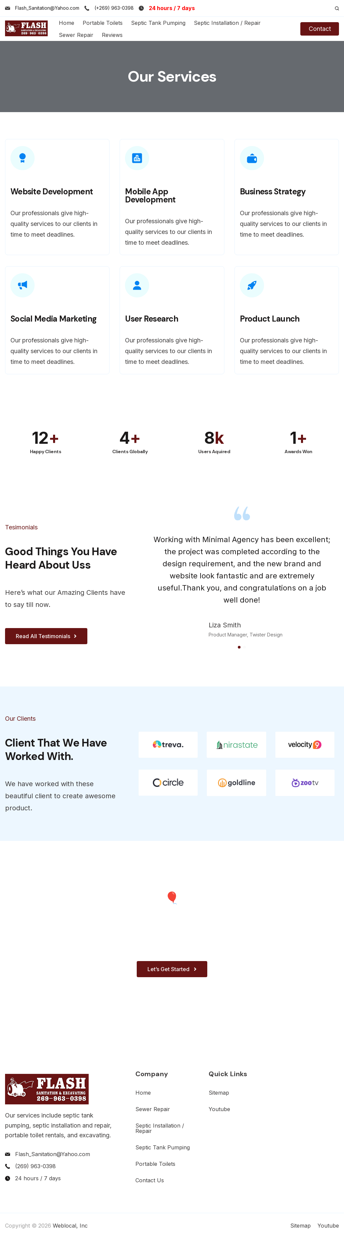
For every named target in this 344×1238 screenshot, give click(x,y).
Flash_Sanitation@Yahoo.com (47, 8)
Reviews (112, 35)
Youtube (219, 1109)
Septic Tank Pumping (158, 22)
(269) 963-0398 (35, 1166)
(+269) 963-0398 (114, 8)
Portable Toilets (103, 22)
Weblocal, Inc (70, 1225)
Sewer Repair (76, 35)
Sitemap (219, 1092)
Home (66, 22)
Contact (320, 28)
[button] (239, 647)
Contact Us (149, 1180)
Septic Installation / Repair (227, 22)
